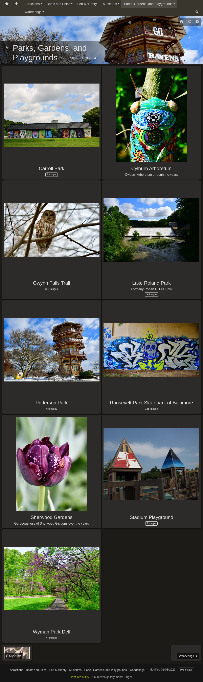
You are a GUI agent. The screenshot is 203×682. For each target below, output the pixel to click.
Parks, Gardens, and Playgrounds (148, 4)
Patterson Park (52, 402)
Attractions (32, 4)
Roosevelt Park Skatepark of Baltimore (151, 402)
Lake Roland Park (151, 283)
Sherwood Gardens (51, 517)
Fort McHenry (87, 4)
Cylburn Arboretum (151, 168)
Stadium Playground (151, 517)
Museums (110, 4)
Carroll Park (51, 168)
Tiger (129, 677)
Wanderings (33, 12)
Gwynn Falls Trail (51, 283)
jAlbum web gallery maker (107, 677)
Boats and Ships (58, 4)
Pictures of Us (80, 677)
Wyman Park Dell (51, 631)
